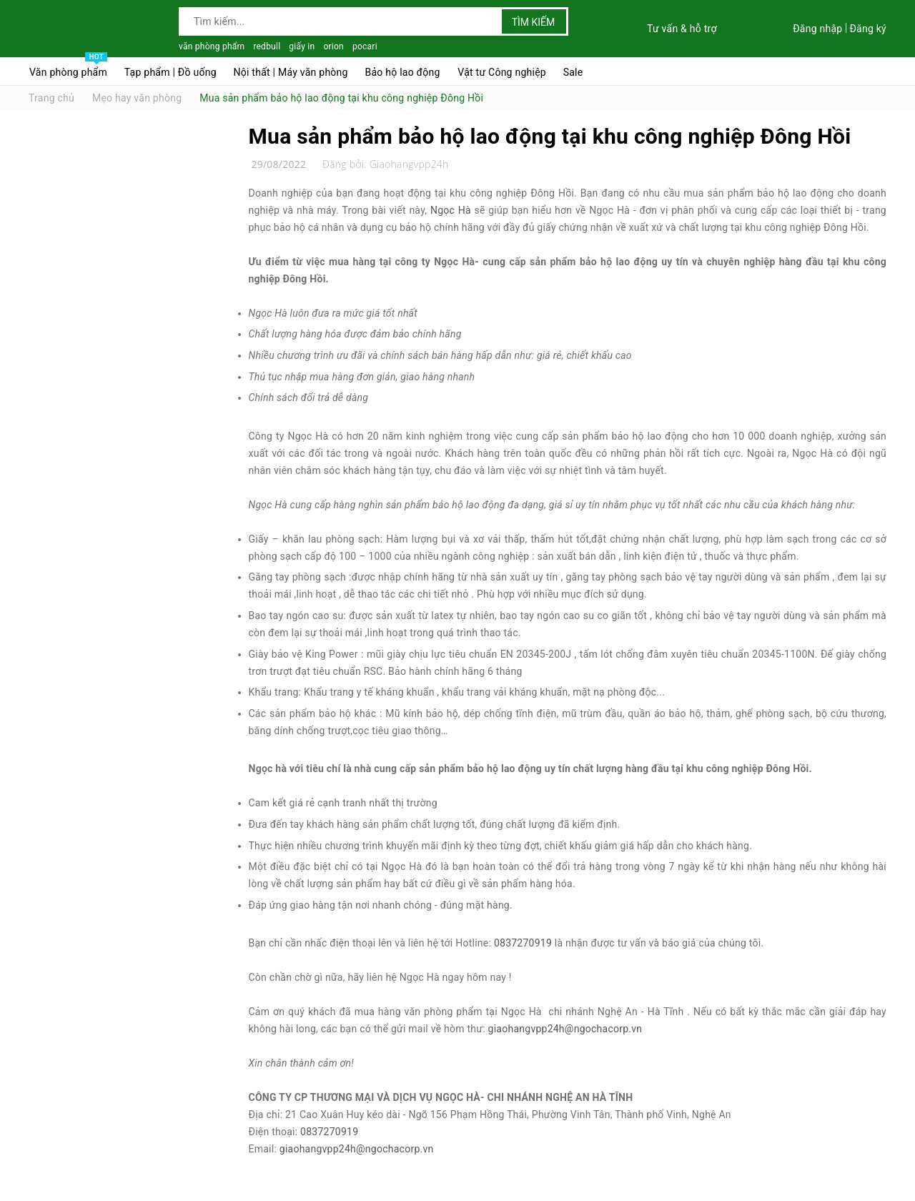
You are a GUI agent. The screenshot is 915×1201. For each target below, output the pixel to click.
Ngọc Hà (450, 210)
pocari (364, 46)
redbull (266, 46)
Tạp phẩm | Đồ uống (170, 72)
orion (333, 46)
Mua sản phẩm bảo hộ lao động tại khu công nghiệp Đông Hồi (550, 136)
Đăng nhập (817, 28)
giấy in (302, 46)
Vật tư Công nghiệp (502, 72)
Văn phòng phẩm (68, 68)
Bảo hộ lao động (402, 72)
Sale (573, 72)
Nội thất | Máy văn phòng (291, 72)
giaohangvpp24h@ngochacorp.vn (565, 1028)
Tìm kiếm (533, 22)
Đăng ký (867, 28)
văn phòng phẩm (211, 46)
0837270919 (523, 943)
